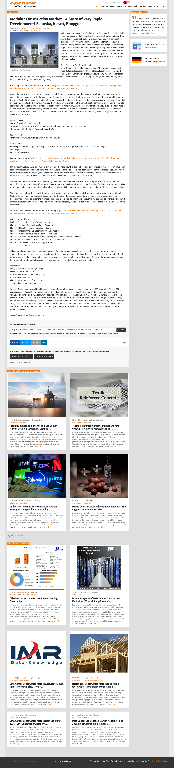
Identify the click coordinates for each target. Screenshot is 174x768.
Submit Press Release (118, 6)
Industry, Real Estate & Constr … (92, 420)
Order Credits (133, 6)
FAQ (91, 761)
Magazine (151, 6)
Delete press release (22, 356)
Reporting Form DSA (147, 761)
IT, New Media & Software (89, 593)
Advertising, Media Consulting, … (29, 501)
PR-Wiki (108, 2)
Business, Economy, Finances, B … (30, 420)
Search (158, 3)
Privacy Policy (105, 761)
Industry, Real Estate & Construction (40, 28)
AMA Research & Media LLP (33, 30)
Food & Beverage (87, 501)
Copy (121, 330)
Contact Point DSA (133, 761)
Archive (143, 6)
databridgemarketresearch (19, 717)
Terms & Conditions (118, 761)
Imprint (116, 2)
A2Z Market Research (79, 595)
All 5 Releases (15, 536)
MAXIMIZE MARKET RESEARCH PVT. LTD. (23, 595)
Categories (104, 6)
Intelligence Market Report (19, 680)
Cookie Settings (161, 761)
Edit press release (44, 356)
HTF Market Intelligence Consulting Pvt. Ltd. (87, 680)
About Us (160, 6)
